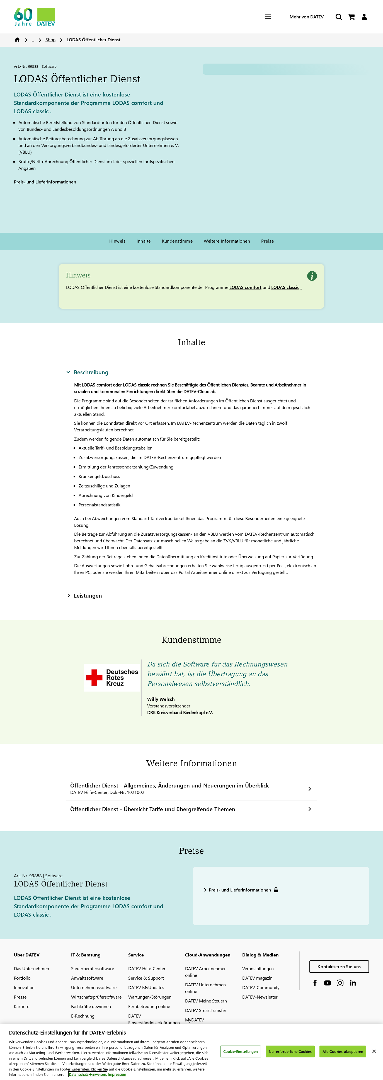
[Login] (364, 17)
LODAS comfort (245, 287)
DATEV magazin (257, 978)
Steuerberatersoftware (92, 968)
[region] (191, 1052)
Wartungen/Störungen (149, 997)
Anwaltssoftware (87, 978)
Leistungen (84, 595)
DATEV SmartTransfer (205, 1010)
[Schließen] (374, 1051)
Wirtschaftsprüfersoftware (96, 997)
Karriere (21, 1006)
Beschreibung (87, 372)
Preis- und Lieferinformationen (45, 182)
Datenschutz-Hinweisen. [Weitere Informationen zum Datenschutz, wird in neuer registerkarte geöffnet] (88, 1074)
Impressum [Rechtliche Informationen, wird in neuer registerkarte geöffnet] (117, 1074)
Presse (20, 997)
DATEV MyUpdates (146, 987)
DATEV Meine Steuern (206, 1001)
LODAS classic (285, 287)
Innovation (24, 987)
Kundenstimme (177, 241)
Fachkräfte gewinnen (91, 1006)
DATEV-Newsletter (260, 997)
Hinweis (117, 241)
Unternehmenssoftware (94, 987)
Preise (267, 241)
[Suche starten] (338, 16)
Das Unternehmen (31, 968)
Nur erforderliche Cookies (290, 1051)
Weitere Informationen (227, 241)
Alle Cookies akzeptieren (343, 1051)
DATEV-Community (261, 987)
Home (17, 39)
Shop (50, 39)
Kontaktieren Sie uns (339, 966)
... (33, 39)
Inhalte (144, 241)
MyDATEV (194, 1020)
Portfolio (22, 978)
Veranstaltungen (258, 968)
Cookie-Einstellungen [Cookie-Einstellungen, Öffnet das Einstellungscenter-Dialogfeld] (240, 1051)
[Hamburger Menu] (272, 16)
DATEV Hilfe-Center (147, 968)
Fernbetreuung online (149, 1006)
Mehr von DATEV (307, 17)
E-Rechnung (82, 1016)
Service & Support (146, 978)
